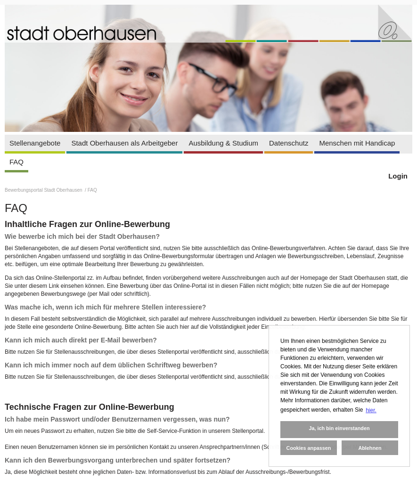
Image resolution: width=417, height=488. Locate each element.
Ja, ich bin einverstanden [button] (339, 428)
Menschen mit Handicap (357, 143)
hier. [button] (371, 410)
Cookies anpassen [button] (308, 448)
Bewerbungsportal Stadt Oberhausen (44, 190)
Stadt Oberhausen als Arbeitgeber (124, 143)
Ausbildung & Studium (223, 143)
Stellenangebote (34, 143)
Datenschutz (288, 143)
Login (398, 176)
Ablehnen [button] (369, 448)
